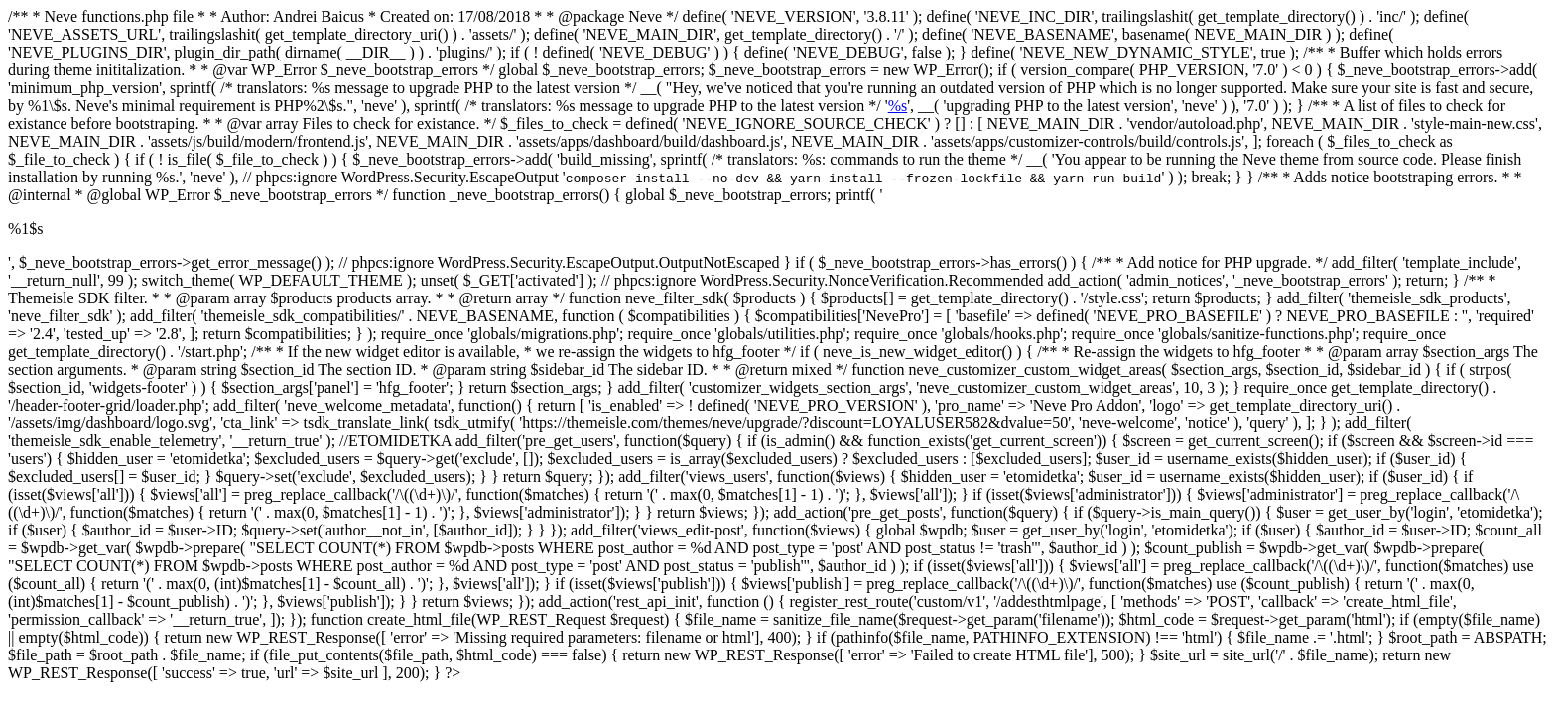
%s (898, 105)
